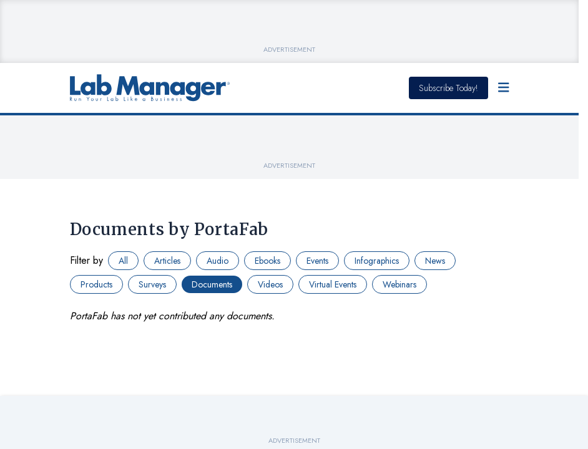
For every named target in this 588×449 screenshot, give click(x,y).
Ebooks (267, 260)
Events (317, 260)
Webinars (399, 284)
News (435, 260)
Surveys (152, 284)
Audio (217, 260)
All (123, 260)
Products (96, 284)
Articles (167, 260)
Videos (270, 284)
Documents (212, 284)
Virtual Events (332, 284)
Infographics (377, 260)
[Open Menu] (503, 88)
